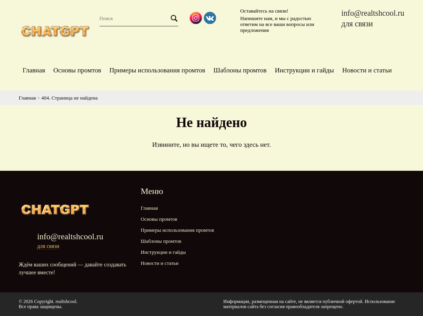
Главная (34, 70)
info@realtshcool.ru (372, 13)
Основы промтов (77, 70)
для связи (357, 23)
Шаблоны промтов (240, 70)
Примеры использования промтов (157, 70)
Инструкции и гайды (304, 70)
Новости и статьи (367, 70)
